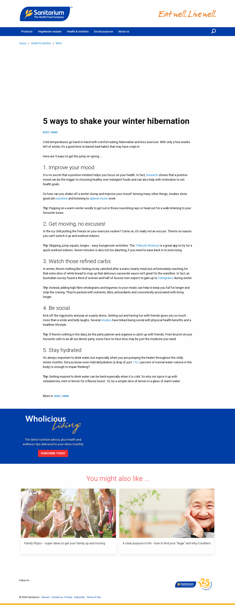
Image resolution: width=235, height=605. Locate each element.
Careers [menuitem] (45, 597)
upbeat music (99, 198)
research (152, 175)
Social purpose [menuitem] (103, 31)
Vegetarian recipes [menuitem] (50, 31)
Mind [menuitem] (59, 43)
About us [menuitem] (123, 31)
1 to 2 (136, 362)
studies (106, 320)
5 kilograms (165, 278)
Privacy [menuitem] (68, 597)
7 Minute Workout (147, 245)
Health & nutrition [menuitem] (78, 31)
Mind (54, 132)
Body (46, 132)
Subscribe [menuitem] (79, 597)
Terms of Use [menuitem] (94, 597)
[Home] (46, 13)
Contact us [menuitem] (57, 597)
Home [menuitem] (22, 43)
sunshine (61, 198)
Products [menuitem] (27, 31)
